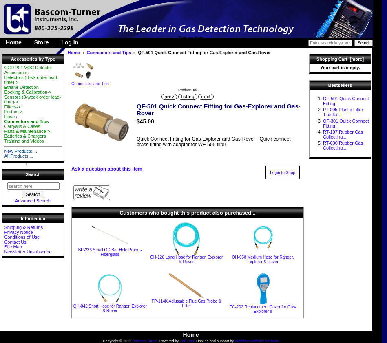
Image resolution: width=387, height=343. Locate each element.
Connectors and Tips (109, 52)
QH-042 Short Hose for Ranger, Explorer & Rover (110, 308)
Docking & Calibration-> (27, 92)
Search (33, 174)
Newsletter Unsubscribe (27, 251)
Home (14, 42)
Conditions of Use (22, 237)
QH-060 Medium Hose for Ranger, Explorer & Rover (263, 259)
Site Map (13, 246)
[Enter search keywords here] (330, 43)
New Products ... (20, 151)
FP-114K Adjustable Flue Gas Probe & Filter (186, 303)
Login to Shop (282, 172)
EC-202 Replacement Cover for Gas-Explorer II (263, 309)
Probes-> (13, 111)
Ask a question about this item (106, 169)
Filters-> (12, 106)
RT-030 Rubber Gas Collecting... (343, 145)
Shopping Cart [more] (340, 59)
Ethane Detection (21, 87)
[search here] (33, 186)
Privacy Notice (18, 232)
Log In (69, 42)
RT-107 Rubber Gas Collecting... (343, 134)
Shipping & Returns (23, 227)
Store (41, 42)
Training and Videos (24, 141)
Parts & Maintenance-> (27, 131)
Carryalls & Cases (22, 126)
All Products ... (18, 156)
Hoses (10, 116)
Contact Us (15, 242)
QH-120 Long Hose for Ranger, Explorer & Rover (186, 259)
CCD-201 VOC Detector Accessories (28, 70)
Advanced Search (33, 200)
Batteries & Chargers (25, 136)
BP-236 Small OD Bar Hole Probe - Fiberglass (110, 252)
